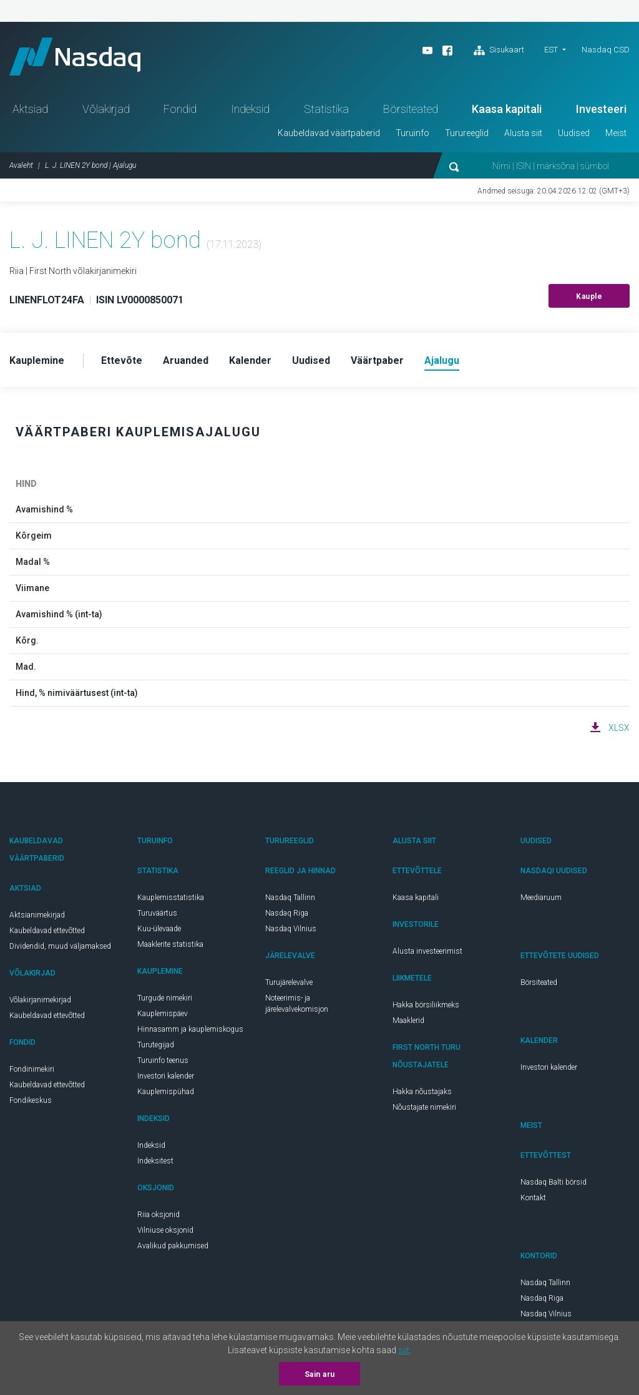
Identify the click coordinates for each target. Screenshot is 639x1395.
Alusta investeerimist (427, 951)
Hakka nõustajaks (422, 1091)
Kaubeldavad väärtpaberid (329, 133)
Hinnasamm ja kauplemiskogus (190, 1029)
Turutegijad (155, 1044)
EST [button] (551, 49)
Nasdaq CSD (606, 49)
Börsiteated (410, 108)
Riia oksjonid (158, 1214)
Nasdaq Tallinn (290, 897)
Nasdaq (74, 56)
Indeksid (250, 108)
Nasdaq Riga (286, 913)
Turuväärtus (157, 913)
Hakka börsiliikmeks (426, 1005)
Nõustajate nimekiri (424, 1107)
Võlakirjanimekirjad (40, 1000)
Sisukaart (499, 50)
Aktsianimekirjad (37, 915)
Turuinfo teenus (162, 1060)
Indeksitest (155, 1161)
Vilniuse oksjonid (165, 1230)
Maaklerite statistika (170, 944)
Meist (616, 133)
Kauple (589, 296)
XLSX (619, 728)
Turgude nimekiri (164, 998)
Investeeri (601, 108)
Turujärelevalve (289, 982)
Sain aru (320, 1374)
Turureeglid (467, 133)
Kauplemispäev (162, 1013)
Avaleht (21, 165)
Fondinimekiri (31, 1069)
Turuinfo (412, 133)
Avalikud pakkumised (172, 1245)
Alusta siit (523, 133)
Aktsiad (30, 108)
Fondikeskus (30, 1100)
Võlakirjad (106, 108)
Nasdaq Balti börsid (553, 1182)
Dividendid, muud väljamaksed (60, 946)
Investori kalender (165, 1076)
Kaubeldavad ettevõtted (47, 930)
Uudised (574, 133)
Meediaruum (541, 897)
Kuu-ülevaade (159, 928)
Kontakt (533, 1197)
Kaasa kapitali (507, 108)
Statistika (326, 108)
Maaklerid (408, 1020)
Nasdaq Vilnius (290, 928)
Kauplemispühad (165, 1091)
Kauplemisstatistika (170, 897)
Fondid (180, 108)
